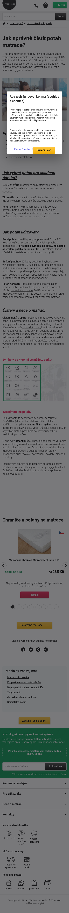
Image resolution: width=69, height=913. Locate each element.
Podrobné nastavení (23, 149)
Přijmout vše (43, 150)
